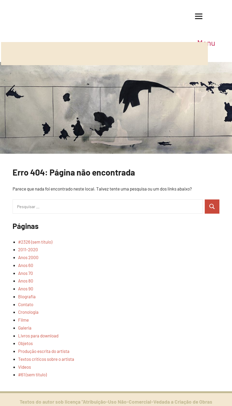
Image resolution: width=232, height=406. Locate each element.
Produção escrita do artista (43, 351)
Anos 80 (25, 280)
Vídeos (24, 366)
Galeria (24, 327)
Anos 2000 (28, 257)
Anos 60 (25, 265)
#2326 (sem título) (35, 241)
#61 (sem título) (32, 374)
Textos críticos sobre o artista (46, 359)
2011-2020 (28, 249)
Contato (25, 304)
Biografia (27, 296)
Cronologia (28, 312)
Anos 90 (25, 288)
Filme (23, 319)
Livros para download (38, 335)
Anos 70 (25, 273)
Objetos (25, 343)
